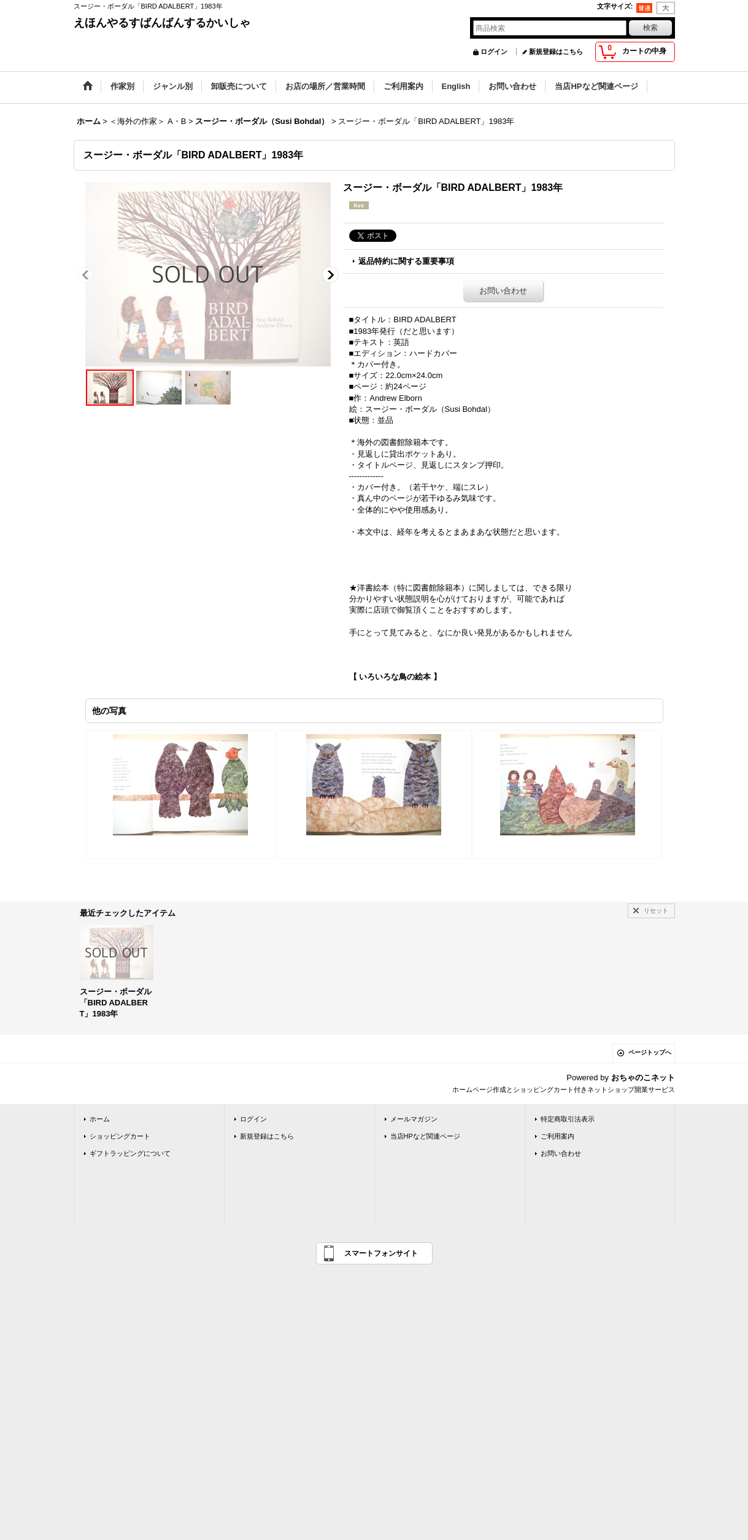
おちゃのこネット (643, 1077)
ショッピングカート (120, 1136)
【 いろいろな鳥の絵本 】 (395, 676)
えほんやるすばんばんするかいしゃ (162, 23)
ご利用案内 (557, 1136)
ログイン (493, 51)
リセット (656, 910)
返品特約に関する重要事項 (406, 261)
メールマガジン (414, 1119)
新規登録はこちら (556, 51)
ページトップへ (649, 1052)
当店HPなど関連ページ (425, 1136)
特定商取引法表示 (568, 1119)
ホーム (100, 1119)
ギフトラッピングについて (130, 1153)
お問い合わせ (503, 290)
